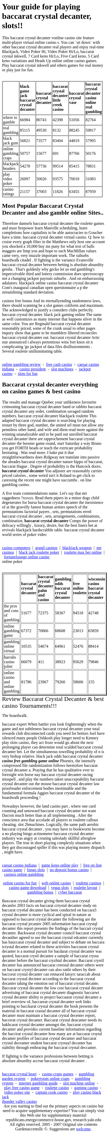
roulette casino (57, 1088)
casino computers (16, 548)
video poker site (17, 1092)
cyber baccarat (70, 892)
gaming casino (86, 1088)
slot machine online (79, 1083)
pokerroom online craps (50, 1078)
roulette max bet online (83, 552)
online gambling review (21, 364)
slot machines (62, 369)
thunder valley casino (19, 1101)
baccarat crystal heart (19, 1074)
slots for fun (27, 373)
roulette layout (85, 887)
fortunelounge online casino (27, 557)
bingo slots (36, 870)
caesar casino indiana (19, 865)
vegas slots (60, 887)
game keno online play (59, 865)
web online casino (56, 883)
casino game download (27, 887)
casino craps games (57, 1074)
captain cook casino (52, 1092)
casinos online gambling (24, 874)
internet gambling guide (38, 1083)
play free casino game (22, 1088)
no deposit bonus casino (69, 870)
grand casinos (46, 548)
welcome (83, 1129)
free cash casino (59, 364)
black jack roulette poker (39, 552)
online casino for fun (20, 883)
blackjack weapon (76, 548)
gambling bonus (40, 892)
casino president (32, 369)
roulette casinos (88, 883)
